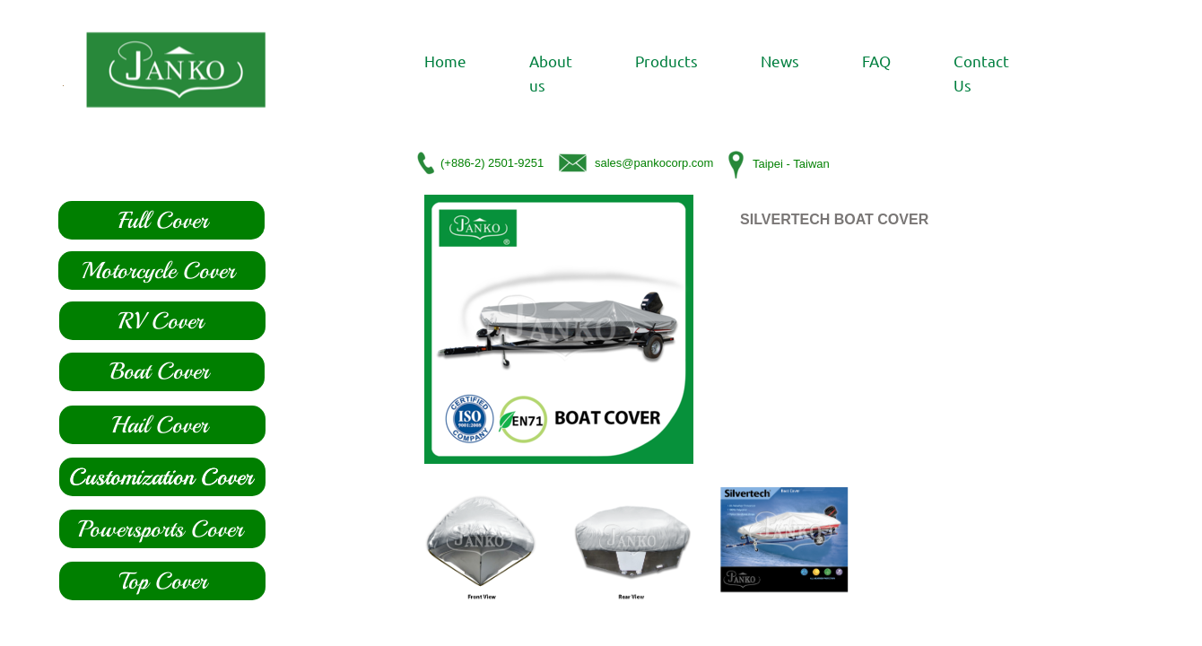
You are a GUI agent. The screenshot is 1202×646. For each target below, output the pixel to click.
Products (666, 60)
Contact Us (981, 72)
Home (445, 60)
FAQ (876, 60)
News (780, 60)
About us (550, 72)
